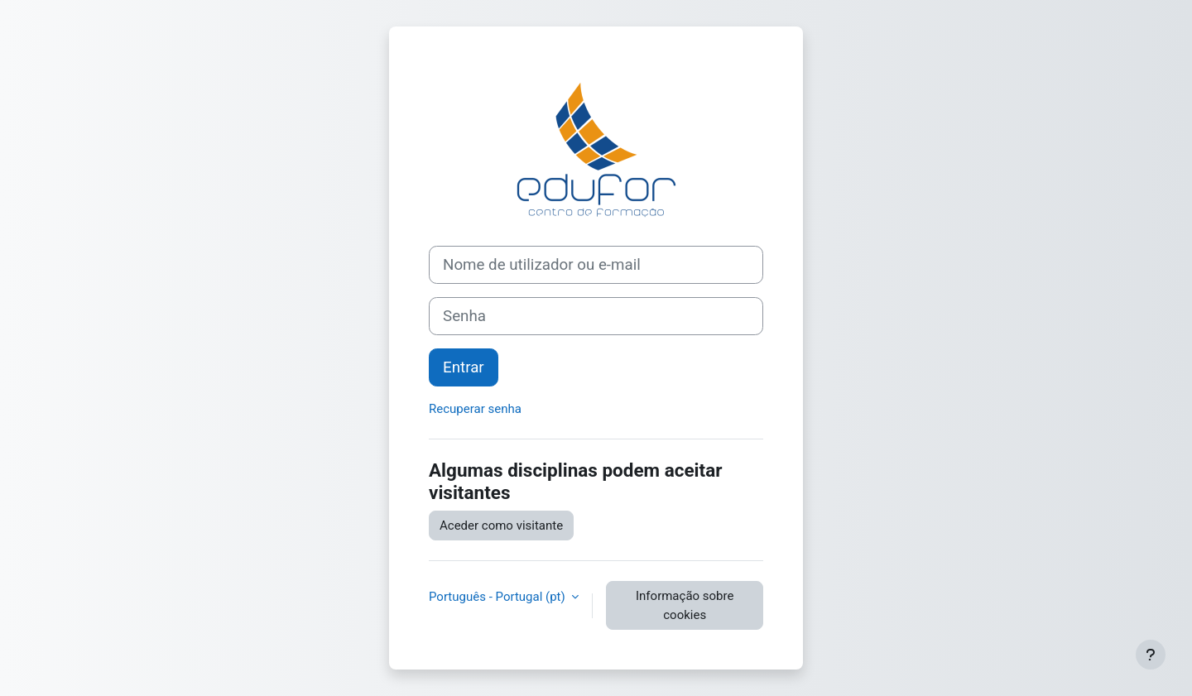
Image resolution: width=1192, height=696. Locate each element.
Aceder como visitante (501, 525)
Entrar (463, 367)
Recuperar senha (475, 408)
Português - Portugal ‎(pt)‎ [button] (498, 596)
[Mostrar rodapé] (1151, 655)
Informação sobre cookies (684, 605)
